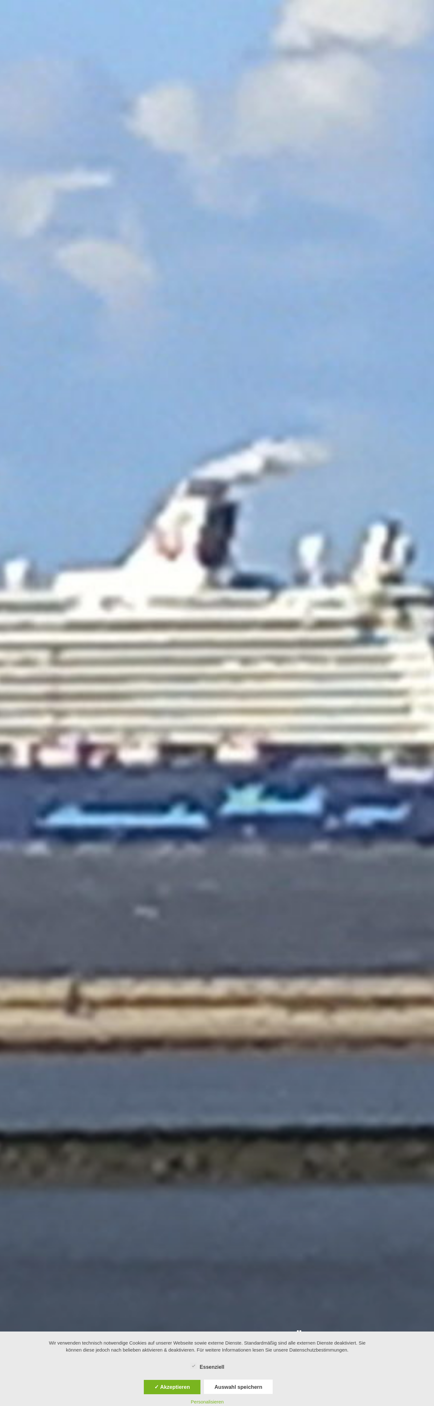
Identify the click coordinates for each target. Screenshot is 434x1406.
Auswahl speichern (238, 1387)
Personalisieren (207, 1401)
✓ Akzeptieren (172, 1387)
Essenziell (207, 1366)
